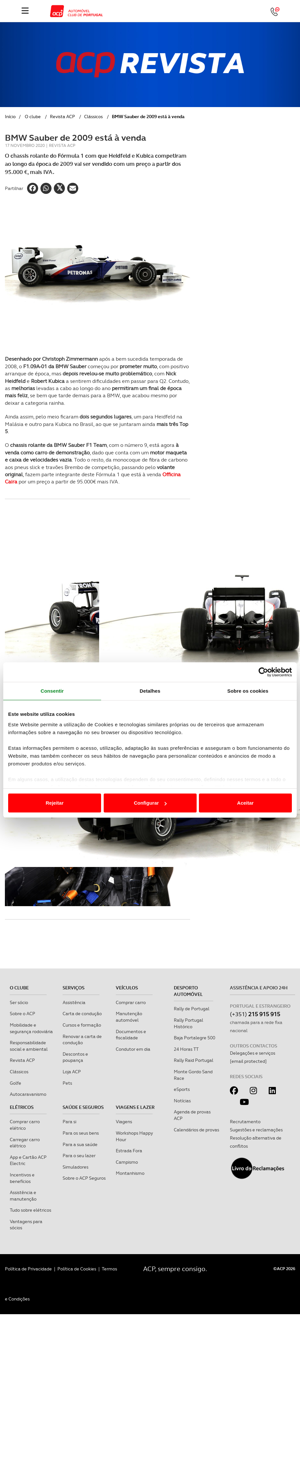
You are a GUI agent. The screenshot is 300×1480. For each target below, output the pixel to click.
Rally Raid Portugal (193, 1060)
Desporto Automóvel (188, 991)
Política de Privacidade (28, 1269)
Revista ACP (62, 116)
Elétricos (22, 1107)
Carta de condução (82, 1013)
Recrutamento (245, 1122)
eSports (182, 1089)
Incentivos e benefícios (22, 1178)
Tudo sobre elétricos (30, 1210)
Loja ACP (72, 1072)
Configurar (150, 803)
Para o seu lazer (79, 1155)
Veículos (127, 988)
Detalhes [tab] (150, 691)
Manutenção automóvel (129, 1017)
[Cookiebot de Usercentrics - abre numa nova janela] (263, 672)
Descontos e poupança (75, 1057)
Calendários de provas (196, 1130)
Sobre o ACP (22, 1013)
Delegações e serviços (252, 1053)
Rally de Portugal (191, 1009)
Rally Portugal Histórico (188, 1023)
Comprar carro (131, 1002)
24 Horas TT (186, 1049)
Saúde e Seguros (83, 1107)
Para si (69, 1122)
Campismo (127, 1162)
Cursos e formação (82, 1025)
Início (10, 116)
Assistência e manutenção (23, 1195)
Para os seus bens (81, 1133)
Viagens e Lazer (135, 1107)
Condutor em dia (133, 1049)
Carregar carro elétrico (25, 1143)
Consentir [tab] (52, 691)
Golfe (15, 1083)
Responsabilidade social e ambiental (29, 1046)
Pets (67, 1083)
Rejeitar (55, 803)
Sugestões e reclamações (256, 1130)
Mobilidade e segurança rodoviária (31, 1028)
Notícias (182, 1101)
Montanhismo (130, 1173)
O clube (33, 116)
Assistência (74, 1002)
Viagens (124, 1122)
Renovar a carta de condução (82, 1039)
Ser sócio (19, 1002)
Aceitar (245, 803)
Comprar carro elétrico (25, 1125)
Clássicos (93, 116)
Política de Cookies (76, 1269)
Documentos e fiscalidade (131, 1035)
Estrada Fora (129, 1151)
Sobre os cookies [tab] (247, 691)
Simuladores (75, 1167)
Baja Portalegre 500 (194, 1038)
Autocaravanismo (28, 1094)
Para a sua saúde (80, 1144)
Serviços (73, 988)
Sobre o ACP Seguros (84, 1178)
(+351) (255, 1014)
